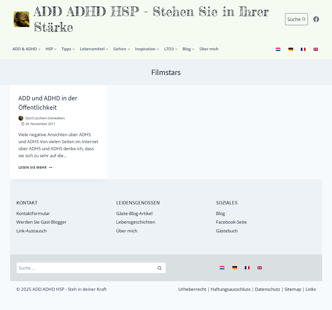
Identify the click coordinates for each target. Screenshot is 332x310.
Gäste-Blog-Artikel (134, 213)
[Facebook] (316, 19)
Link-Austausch (31, 230)
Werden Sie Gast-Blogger (41, 222)
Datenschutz (267, 289)
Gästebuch (227, 230)
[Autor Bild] (20, 117)
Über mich (209, 48)
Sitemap (293, 289)
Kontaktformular (33, 213)
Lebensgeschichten (135, 222)
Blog (220, 213)
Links (311, 289)
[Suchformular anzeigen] (296, 19)
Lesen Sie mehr (37, 166)
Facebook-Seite (231, 222)
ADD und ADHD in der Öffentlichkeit (49, 102)
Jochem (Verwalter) (50, 117)
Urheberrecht (192, 289)
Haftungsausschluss (231, 289)
